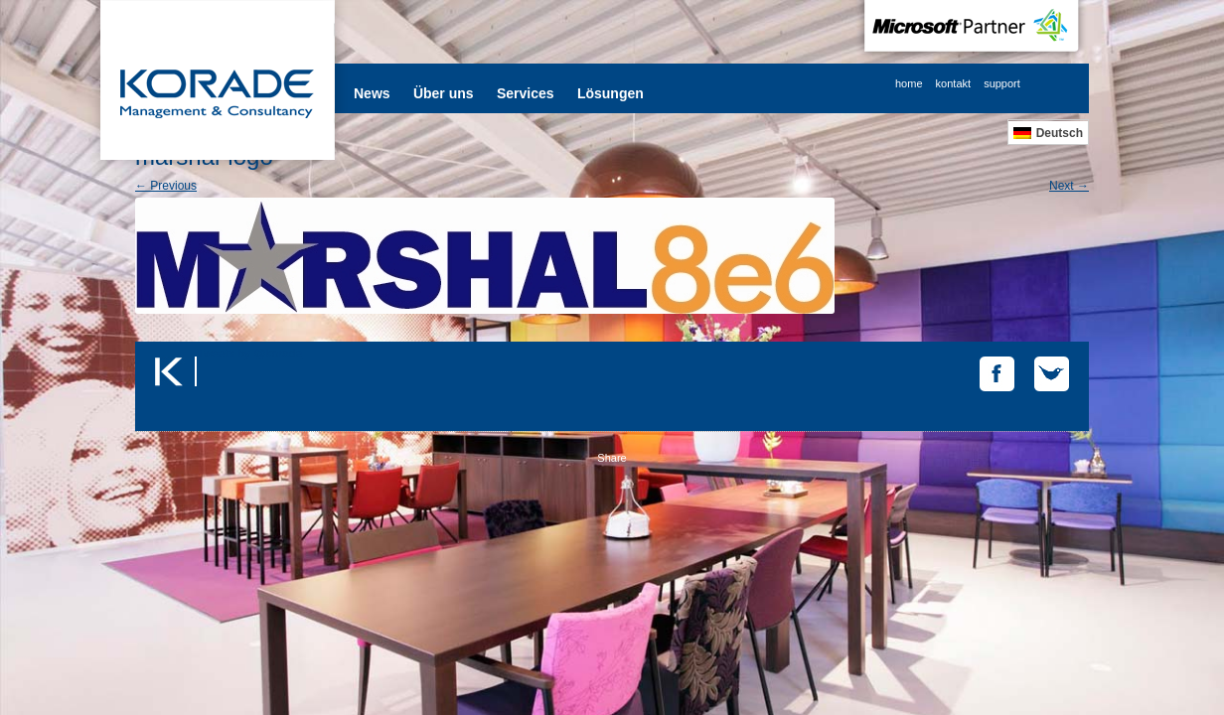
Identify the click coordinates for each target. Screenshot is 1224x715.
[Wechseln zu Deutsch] (1048, 132)
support (1002, 83)
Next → (1069, 186)
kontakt (953, 83)
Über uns (443, 93)
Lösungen (610, 93)
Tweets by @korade (249, 353)
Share (611, 458)
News (372, 93)
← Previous (166, 186)
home (909, 83)
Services (525, 93)
